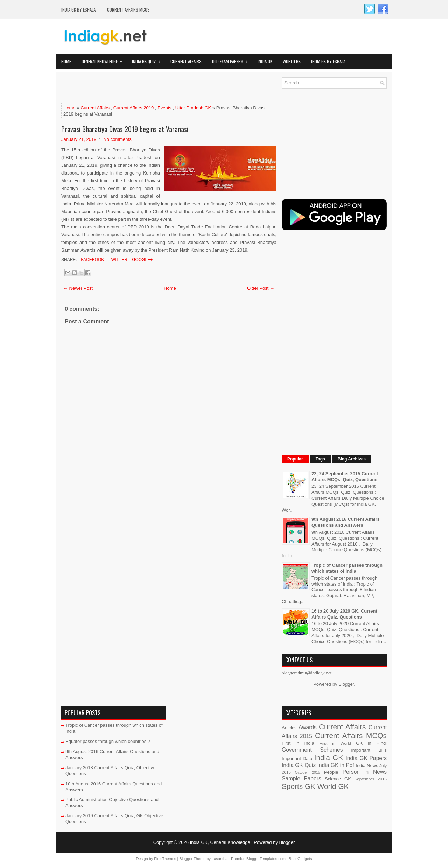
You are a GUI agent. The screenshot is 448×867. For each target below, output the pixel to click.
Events (165, 107)
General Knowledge (104, 59)
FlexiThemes (165, 858)
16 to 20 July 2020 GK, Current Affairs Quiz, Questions (344, 614)
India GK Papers (366, 758)
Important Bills (369, 750)
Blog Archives (352, 459)
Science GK (338, 778)
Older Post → (260, 288)
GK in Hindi (371, 743)
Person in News (365, 772)
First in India (298, 743)
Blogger (346, 684)
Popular (295, 459)
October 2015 (307, 772)
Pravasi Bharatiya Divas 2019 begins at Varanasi (124, 129)
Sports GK (298, 786)
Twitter (117, 259)
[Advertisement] (143, 87)
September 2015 (371, 779)
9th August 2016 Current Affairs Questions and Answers (346, 522)
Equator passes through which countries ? (107, 741)
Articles (289, 727)
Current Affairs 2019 (133, 107)
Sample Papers (301, 778)
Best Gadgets (300, 858)
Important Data (297, 758)
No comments (117, 139)
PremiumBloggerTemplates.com (258, 858)
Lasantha (219, 858)
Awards (308, 727)
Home (66, 61)
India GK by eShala (78, 9)
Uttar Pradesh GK (193, 107)
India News (367, 765)
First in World (335, 743)
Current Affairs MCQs (128, 9)
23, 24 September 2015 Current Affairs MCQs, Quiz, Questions (345, 476)
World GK (292, 61)
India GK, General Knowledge (220, 842)
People (331, 772)
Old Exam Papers (232, 59)
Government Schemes (312, 750)
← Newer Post (78, 288)
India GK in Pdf (335, 765)
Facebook (92, 259)
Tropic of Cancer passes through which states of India (347, 568)
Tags (320, 459)
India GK (265, 61)
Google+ (142, 259)
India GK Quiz (148, 59)
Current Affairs (186, 61)
